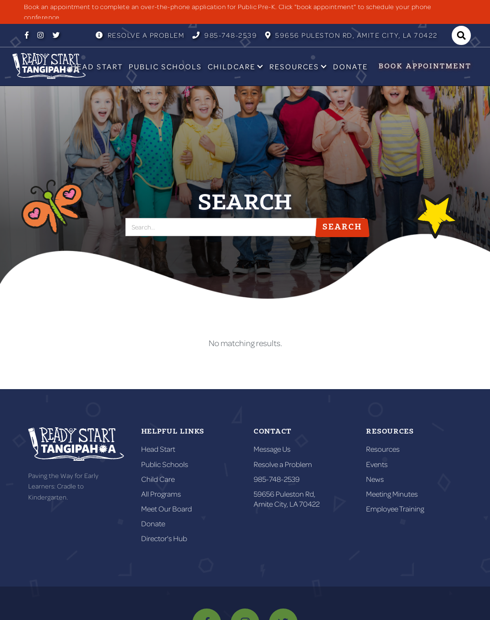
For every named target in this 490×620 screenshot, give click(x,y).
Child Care (158, 479)
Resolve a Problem (140, 35)
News (375, 479)
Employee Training (395, 508)
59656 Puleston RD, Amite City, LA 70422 (351, 35)
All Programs (161, 494)
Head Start (97, 66)
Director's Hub (164, 538)
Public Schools (165, 66)
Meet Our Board (166, 508)
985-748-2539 (224, 35)
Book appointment (425, 66)
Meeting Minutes (392, 494)
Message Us (272, 449)
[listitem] (245, 12)
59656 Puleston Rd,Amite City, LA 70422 (287, 499)
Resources (383, 449)
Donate (350, 66)
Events (377, 464)
